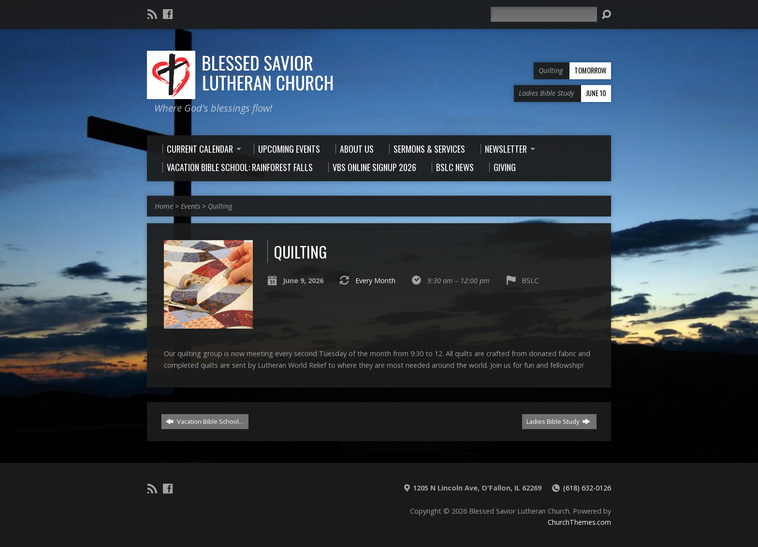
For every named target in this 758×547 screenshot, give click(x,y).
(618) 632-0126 (587, 487)
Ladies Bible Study (558, 421)
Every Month (375, 280)
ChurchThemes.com (579, 522)
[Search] (544, 14)
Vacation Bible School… (205, 421)
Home (164, 206)
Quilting (220, 206)
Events (190, 206)
